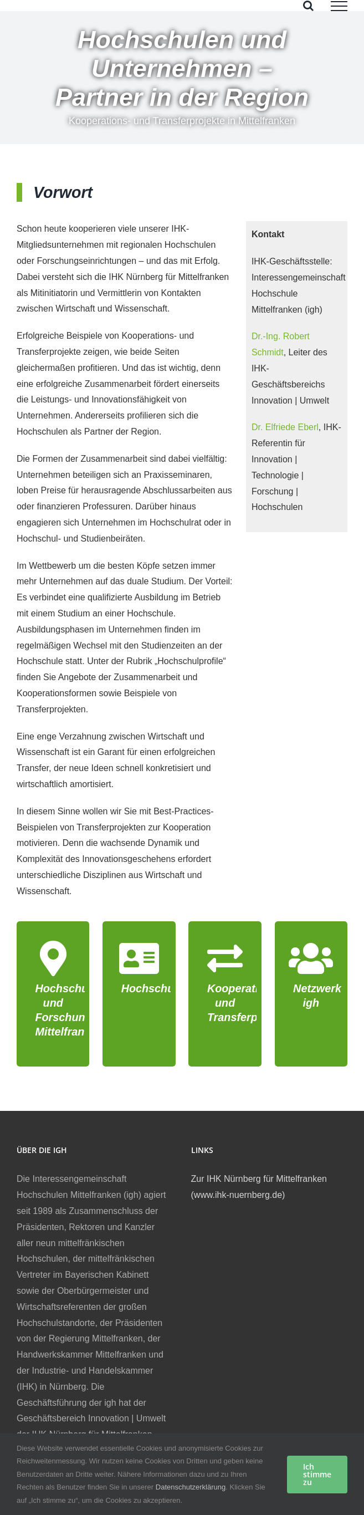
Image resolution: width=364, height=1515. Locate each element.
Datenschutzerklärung (190, 1487)
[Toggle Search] (308, 5)
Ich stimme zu (317, 1474)
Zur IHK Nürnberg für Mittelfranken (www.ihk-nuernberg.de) (259, 1187)
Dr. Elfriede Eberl (285, 427)
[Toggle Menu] (339, 6)
